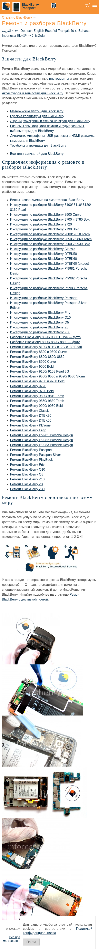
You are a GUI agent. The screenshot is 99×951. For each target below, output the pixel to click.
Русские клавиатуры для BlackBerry (37, 116)
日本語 (22, 35)
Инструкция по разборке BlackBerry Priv (40, 312)
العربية (6, 30)
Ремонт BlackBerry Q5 (26, 474)
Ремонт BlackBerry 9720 (28, 386)
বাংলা (16, 30)
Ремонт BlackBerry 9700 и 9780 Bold (37, 381)
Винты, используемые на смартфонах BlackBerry (47, 200)
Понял (31, 942)
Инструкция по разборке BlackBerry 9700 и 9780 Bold (50, 219)
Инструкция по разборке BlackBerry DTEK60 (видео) (49, 263)
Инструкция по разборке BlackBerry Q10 (40, 317)
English (38, 30)
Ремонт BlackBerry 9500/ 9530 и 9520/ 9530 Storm (47, 376)
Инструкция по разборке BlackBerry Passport (44, 298)
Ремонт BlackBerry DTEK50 (30, 415)
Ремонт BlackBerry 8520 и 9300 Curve (38, 352)
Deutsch (27, 30)
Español (51, 30)
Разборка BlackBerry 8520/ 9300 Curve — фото (45, 337)
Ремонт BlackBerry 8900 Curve (33, 361)
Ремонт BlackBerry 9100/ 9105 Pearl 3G (39, 371)
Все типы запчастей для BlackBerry (37, 153)
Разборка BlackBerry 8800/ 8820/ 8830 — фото (45, 342)
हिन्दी (74, 30)
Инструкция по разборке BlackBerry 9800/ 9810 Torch (50, 234)
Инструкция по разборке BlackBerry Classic (42, 249)
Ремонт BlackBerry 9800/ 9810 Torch (37, 396)
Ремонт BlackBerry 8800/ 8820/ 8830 (37, 356)
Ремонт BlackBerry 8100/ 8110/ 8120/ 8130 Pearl (46, 347)
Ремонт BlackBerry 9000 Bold (32, 366)
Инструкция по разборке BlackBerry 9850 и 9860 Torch (51, 239)
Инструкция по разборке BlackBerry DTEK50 (43, 254)
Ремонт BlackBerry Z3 (26, 484)
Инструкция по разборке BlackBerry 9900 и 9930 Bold (50, 244)
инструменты (59, 78)
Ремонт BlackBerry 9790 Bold (32, 391)
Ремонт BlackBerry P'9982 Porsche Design (41, 440)
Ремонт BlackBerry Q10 (27, 469)
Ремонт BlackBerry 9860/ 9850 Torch (37, 401)
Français (64, 30)
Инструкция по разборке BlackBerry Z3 (39, 327)
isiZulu (39, 35)
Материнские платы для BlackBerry (36, 111)
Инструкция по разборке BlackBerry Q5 (39, 322)
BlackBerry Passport (30, 6)
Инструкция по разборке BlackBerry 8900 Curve (45, 214)
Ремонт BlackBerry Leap (28, 430)
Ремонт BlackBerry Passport (31, 450)
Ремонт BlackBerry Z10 (27, 479)
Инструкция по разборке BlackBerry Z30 (40, 332)
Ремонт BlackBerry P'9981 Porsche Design (41, 435)
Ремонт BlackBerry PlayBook (31, 459)
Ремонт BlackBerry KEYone (30, 425)
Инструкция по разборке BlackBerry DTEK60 (43, 258)
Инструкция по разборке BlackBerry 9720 (41, 224)
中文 (31, 35)
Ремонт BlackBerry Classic (30, 410)
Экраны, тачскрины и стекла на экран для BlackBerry (50, 121)
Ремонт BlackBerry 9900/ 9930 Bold (36, 405)
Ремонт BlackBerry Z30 (27, 489)
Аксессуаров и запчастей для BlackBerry (32, 93)
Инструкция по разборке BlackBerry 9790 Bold (44, 229)
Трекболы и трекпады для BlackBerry (38, 145)
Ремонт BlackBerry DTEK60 (30, 420)
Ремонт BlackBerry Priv (27, 464)
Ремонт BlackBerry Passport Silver (35, 455)
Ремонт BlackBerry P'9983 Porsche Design (41, 445)
